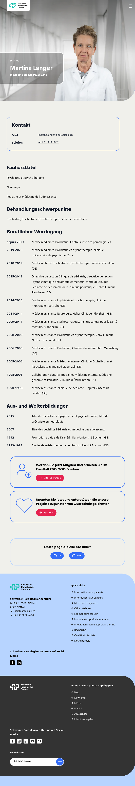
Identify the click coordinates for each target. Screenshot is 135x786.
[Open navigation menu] (130, 6)
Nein (77, 555)
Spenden (46, 512)
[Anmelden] (60, 762)
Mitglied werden (50, 477)
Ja (57, 555)
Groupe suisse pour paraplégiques (92, 685)
